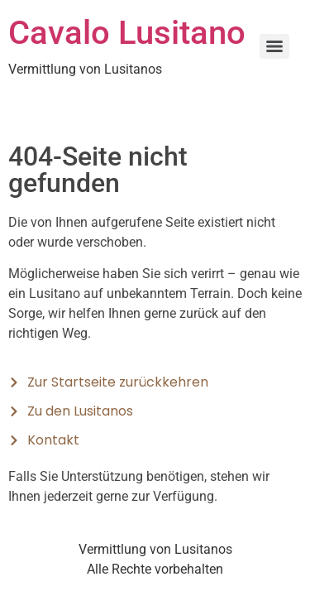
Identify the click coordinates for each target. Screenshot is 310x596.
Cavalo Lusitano (127, 32)
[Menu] (274, 46)
